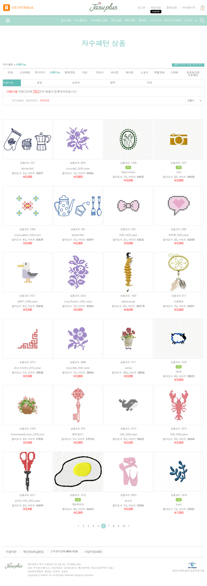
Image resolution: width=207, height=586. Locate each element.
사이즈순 (44, 100)
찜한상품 (172, 7)
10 (123, 526)
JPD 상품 (116, 20)
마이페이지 (189, 7)
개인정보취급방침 (33, 551)
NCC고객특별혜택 (173, 20)
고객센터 (190, 20)
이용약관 (11, 551)
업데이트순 (32, 100)
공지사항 (66, 20)
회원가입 (156, 7)
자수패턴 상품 (99, 20)
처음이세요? (156, 20)
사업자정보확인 (93, 551)
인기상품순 (18, 100)
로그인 (141, 7)
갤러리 (142, 20)
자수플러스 (81, 20)
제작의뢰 (130, 20)
